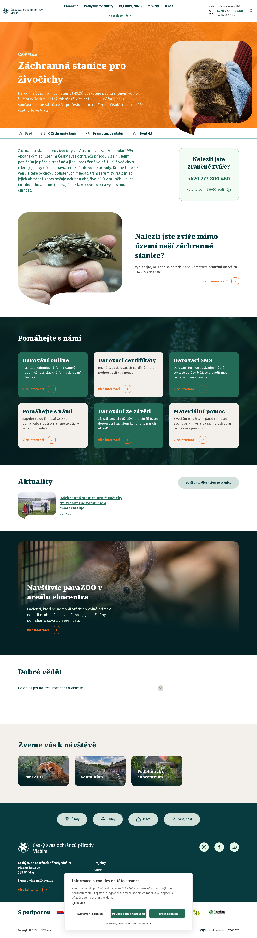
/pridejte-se (53, 425)
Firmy (111, 819)
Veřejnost (185, 819)
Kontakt (146, 133)
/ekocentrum (156, 771)
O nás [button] (169, 6)
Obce (146, 819)
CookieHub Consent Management (134, 923)
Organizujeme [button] (129, 6)
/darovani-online (53, 374)
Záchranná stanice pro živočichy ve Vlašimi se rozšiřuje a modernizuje (91, 503)
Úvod (28, 133)
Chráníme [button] (71, 6)
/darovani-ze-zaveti (128, 425)
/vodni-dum (100, 771)
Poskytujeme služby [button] (98, 6)
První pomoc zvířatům (108, 133)
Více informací (38, 630)
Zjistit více (78, 903)
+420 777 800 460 (230, 11)
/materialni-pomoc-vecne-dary (204, 425)
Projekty (100, 863)
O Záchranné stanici (62, 133)
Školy (75, 819)
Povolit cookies (167, 914)
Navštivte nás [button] (118, 16)
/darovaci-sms (204, 374)
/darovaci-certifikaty (128, 374)
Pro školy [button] (152, 6)
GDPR (98, 870)
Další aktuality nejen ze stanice (208, 483)
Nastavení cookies (90, 914)
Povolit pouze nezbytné (128, 914)
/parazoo (43, 771)
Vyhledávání (251, 11)
